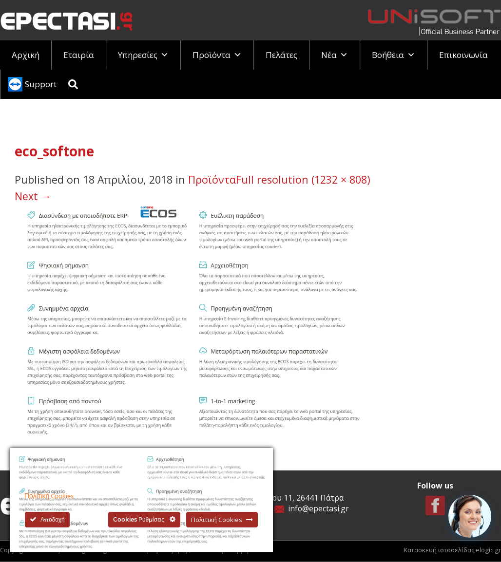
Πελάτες (281, 54)
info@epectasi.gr (318, 508)
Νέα (334, 54)
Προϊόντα (217, 54)
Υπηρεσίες (143, 54)
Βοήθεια (393, 54)
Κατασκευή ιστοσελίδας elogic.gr (452, 549)
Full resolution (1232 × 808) (303, 179)
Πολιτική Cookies (49, 496)
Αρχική (25, 54)
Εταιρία (78, 54)
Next (33, 196)
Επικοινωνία (463, 54)
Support (41, 84)
